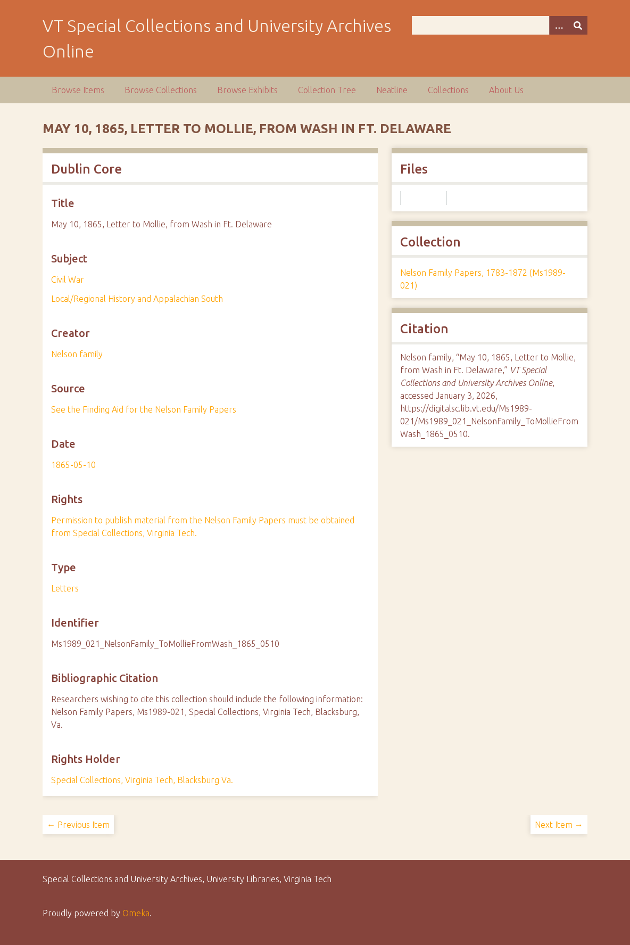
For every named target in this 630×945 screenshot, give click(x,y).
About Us (506, 90)
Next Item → (559, 824)
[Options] (558, 25)
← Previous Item (78, 824)
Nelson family (77, 354)
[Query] (499, 25)
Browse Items (78, 90)
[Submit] (577, 25)
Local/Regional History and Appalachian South (137, 298)
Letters (65, 588)
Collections (448, 90)
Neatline (392, 90)
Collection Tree (327, 90)
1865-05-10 (73, 465)
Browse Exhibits (247, 90)
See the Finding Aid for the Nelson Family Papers (143, 409)
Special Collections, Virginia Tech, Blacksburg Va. (142, 780)
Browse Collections (161, 90)
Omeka (136, 913)
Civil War (67, 279)
